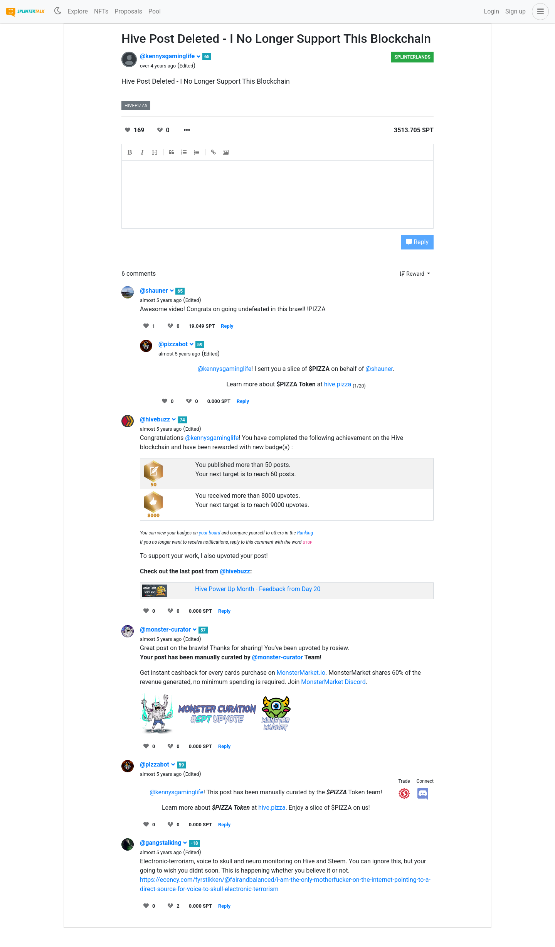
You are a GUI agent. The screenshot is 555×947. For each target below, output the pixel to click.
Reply (417, 242)
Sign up (515, 11)
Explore (77, 11)
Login (491, 11)
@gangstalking (163, 842)
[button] (539, 11)
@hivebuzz (158, 419)
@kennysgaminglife (170, 56)
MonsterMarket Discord (333, 682)
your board (209, 533)
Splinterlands (412, 57)
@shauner (157, 290)
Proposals (128, 11)
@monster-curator (168, 629)
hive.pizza (338, 384)
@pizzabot (176, 344)
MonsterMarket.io (301, 672)
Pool (154, 11)
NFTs (101, 11)
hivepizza (135, 105)
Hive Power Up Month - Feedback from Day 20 (257, 589)
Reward (413, 274)
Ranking (305, 533)
